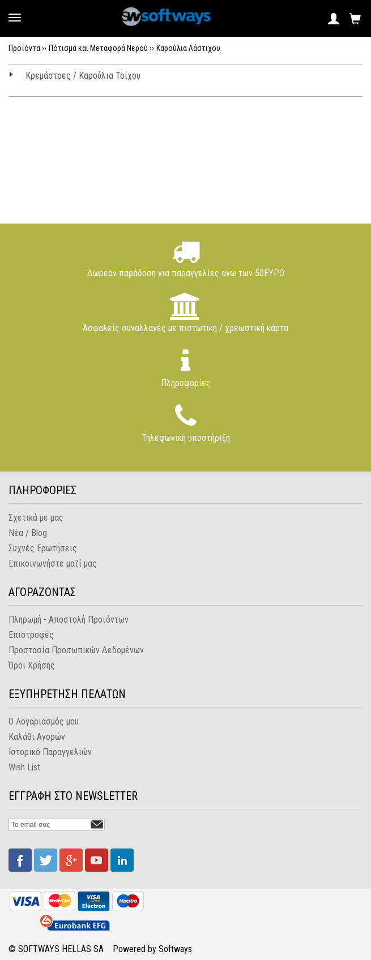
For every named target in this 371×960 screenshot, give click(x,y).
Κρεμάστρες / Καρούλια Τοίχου (82, 75)
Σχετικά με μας (35, 517)
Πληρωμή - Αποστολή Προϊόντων (68, 619)
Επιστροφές (31, 634)
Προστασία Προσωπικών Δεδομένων (76, 650)
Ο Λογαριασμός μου (43, 721)
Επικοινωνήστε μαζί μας (52, 563)
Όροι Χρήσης (31, 665)
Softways (175, 949)
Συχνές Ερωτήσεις (42, 548)
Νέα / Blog (27, 533)
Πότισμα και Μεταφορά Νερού (98, 48)
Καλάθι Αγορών (36, 736)
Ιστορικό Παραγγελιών (50, 752)
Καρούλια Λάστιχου (188, 48)
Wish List (24, 767)
